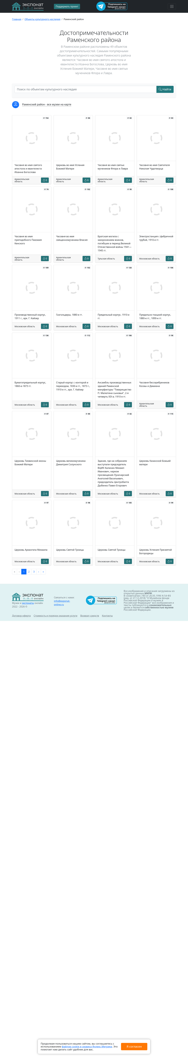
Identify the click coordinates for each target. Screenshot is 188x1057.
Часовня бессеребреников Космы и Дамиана (154, 384)
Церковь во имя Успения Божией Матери (70, 166)
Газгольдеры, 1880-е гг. (69, 314)
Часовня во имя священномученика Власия (72, 238)
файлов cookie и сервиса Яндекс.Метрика (87, 1046)
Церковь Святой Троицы (70, 549)
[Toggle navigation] (172, 6)
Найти (165, 89)
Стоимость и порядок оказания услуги (55, 615)
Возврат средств (89, 615)
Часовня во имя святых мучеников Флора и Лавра (113, 166)
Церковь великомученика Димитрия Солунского (70, 462)
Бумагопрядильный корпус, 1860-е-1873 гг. (30, 384)
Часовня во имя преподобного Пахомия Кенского (28, 240)
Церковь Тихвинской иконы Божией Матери (30, 462)
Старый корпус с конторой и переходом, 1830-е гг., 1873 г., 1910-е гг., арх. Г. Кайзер (73, 386)
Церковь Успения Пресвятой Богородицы (155, 551)
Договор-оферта (21, 615)
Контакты (107, 615)
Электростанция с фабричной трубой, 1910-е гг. (156, 238)
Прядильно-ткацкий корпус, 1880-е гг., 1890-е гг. (155, 316)
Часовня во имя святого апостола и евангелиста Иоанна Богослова (28, 168)
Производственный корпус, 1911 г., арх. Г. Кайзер (30, 316)
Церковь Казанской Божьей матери (155, 462)
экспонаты (28, 603)
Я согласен (134, 1046)
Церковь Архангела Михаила (31, 549)
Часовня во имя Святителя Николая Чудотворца (154, 166)
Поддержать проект (67, 6)
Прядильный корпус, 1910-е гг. (113, 316)
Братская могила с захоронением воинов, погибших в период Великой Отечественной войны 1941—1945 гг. (114, 243)
